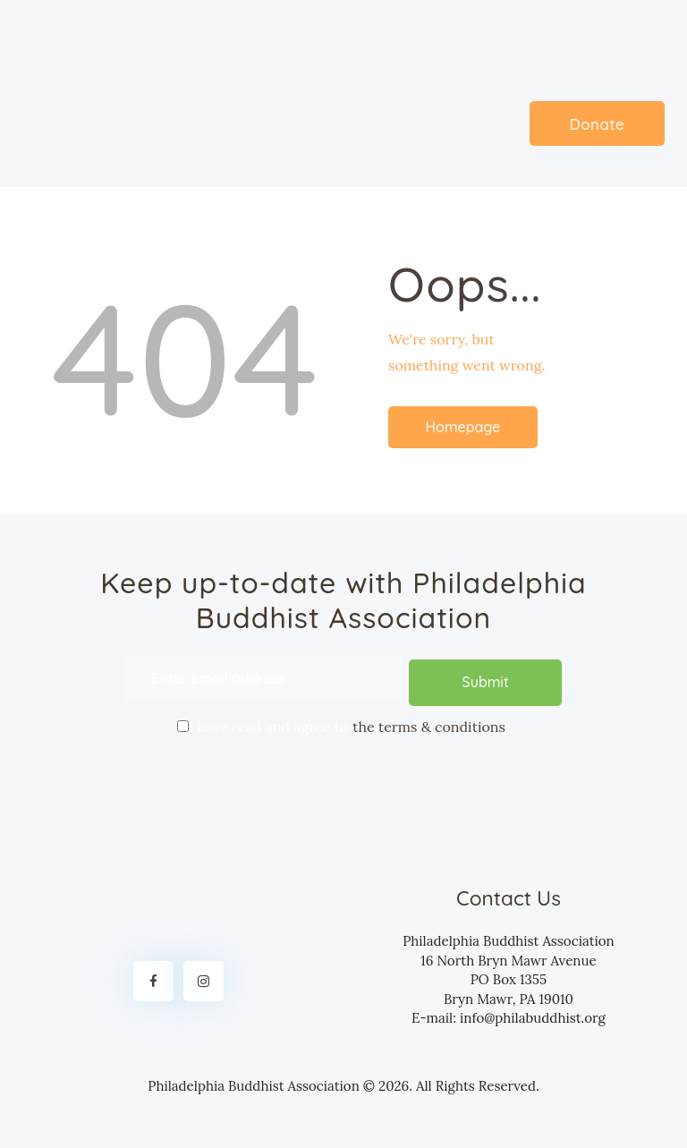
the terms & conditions (428, 722)
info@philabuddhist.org (533, 1014)
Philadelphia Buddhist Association (254, 1082)
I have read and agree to (343, 721)
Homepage (463, 427)
